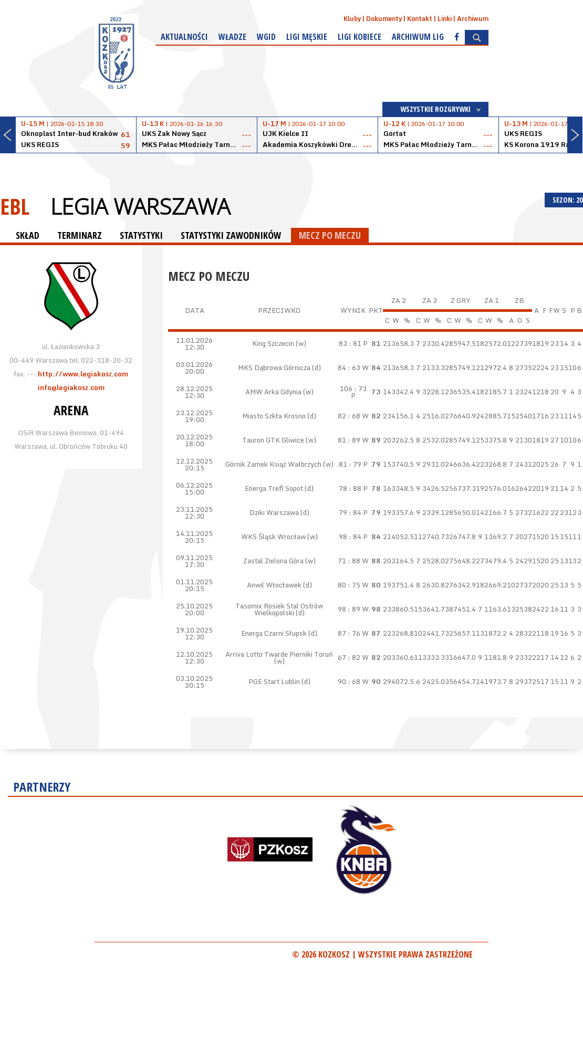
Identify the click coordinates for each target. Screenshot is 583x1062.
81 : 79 (350, 464)
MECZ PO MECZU (330, 235)
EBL (14, 206)
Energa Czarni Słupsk (274, 633)
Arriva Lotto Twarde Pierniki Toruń (279, 654)
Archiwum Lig (418, 37)
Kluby (352, 19)
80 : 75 (349, 585)
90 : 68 (349, 681)
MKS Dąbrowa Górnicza (274, 367)
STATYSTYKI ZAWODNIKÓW (231, 235)
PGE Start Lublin (274, 681)
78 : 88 (350, 488)
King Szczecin (273, 343)
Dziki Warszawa (274, 512)
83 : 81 (350, 343)
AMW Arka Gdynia (273, 391)
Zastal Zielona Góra (273, 560)
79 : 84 (350, 512)
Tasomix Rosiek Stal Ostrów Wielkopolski (279, 609)
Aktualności (184, 37)
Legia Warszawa (140, 206)
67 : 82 (349, 657)
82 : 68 (349, 416)
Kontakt (419, 19)
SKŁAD (27, 235)
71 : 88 (349, 560)
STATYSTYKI (141, 235)
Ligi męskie (306, 37)
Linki (445, 19)
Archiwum (472, 19)
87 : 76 (349, 633)
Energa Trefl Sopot (274, 488)
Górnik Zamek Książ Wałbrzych (273, 464)
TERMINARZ (79, 235)
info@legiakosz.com (71, 387)
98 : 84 (350, 536)
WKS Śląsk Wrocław (273, 536)
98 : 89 (349, 609)
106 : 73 (353, 388)
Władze (232, 37)
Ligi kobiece (359, 37)
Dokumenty (384, 19)
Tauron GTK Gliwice (273, 440)
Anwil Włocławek (274, 585)
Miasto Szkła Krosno (274, 416)
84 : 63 (349, 367)
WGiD (266, 37)
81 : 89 (349, 440)
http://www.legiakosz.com (83, 374)
